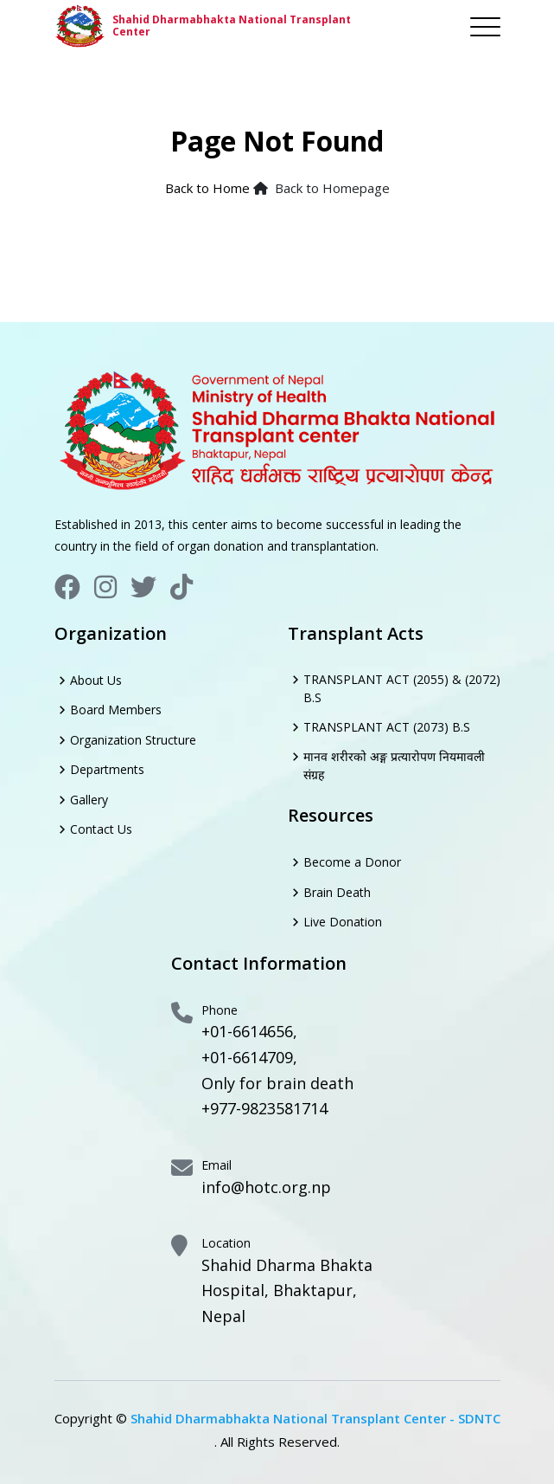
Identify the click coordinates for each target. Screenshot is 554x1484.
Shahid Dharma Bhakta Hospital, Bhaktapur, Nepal (287, 1290)
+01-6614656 (247, 1031)
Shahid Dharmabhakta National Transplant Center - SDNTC (315, 1418)
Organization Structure (133, 740)
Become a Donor (352, 862)
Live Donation (342, 921)
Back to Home (207, 188)
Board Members (116, 709)
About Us (96, 680)
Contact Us (101, 829)
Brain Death (337, 892)
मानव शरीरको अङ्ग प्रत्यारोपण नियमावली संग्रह (394, 765)
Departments (107, 769)
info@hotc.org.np (266, 1187)
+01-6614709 (247, 1057)
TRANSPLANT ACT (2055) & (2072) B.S (401, 688)
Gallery (89, 799)
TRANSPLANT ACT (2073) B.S (386, 727)
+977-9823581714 (264, 1108)
